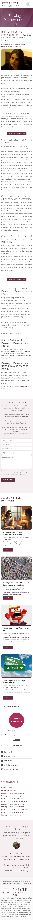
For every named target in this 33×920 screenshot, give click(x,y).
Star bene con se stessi (16, 731)
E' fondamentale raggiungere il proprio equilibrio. (16, 735)
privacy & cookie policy (9, 883)
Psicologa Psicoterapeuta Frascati (11, 815)
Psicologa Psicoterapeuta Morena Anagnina (14, 801)
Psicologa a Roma (6, 788)
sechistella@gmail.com (13, 868)
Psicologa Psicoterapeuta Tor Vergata (13, 804)
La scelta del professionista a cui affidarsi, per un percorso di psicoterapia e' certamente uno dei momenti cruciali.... (16, 692)
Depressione (8, 761)
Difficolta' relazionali (11, 765)
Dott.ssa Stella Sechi (9, 44)
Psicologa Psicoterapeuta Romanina (12, 807)
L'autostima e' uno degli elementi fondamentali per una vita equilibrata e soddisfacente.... (14, 544)
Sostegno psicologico (22, 386)
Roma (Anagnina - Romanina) (15, 865)
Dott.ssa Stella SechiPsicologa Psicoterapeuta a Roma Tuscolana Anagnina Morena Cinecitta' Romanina (16, 856)
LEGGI (7, 549)
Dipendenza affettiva (11, 769)
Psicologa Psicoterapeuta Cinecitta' (12, 798)
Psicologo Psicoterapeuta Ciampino (12, 812)
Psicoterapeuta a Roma (8, 790)
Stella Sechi (8, 537)
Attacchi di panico (10, 756)
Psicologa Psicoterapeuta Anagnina (12, 796)
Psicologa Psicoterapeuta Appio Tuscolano (14, 809)
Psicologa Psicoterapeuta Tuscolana (12, 793)
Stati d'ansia (8, 752)
